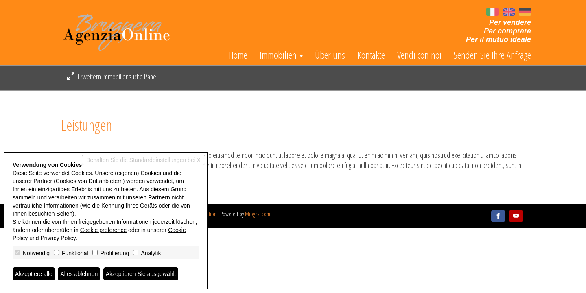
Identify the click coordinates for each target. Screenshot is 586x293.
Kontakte (371, 55)
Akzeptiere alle (33, 274)
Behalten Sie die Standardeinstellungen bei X (143, 160)
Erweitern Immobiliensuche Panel (112, 76)
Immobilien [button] (281, 55)
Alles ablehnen (79, 274)
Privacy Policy (58, 238)
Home (238, 55)
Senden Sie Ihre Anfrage (492, 55)
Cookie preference (103, 230)
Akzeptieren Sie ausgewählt (141, 274)
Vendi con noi (419, 55)
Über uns (330, 55)
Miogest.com (257, 214)
